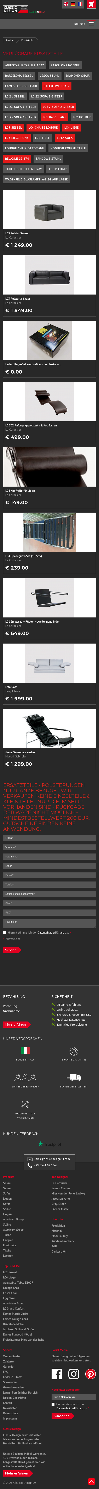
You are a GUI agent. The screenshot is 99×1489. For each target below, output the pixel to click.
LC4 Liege (71, 127)
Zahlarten (9, 1361)
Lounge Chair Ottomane (24, 148)
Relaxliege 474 (17, 159)
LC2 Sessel (10, 1272)
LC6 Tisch (42, 138)
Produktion (58, 1225)
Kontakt (7, 1403)
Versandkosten (12, 1356)
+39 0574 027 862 (46, 1165)
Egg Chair (9, 1298)
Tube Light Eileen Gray (23, 169)
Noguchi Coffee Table (68, 148)
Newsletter (10, 1408)
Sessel (7, 1183)
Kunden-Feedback (63, 1241)
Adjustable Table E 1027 (24, 65)
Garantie (8, 1366)
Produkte (8, 1177)
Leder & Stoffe (12, 1377)
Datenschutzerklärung (50, 932)
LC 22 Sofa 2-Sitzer (46, 96)
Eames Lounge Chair (21, 86)
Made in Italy (60, 1236)
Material (57, 1231)
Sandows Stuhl (48, 159)
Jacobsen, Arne (61, 1198)
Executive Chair (56, 86)
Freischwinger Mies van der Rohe (23, 1340)
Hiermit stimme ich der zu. (37, 932)
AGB (54, 1246)
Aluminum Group (13, 1219)
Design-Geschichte (14, 1398)
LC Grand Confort (13, 1308)
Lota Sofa (65, 138)
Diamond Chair (78, 76)
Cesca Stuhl (49, 76)
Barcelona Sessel (19, 76)
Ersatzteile (27, 40)
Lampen (8, 1240)
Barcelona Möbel (13, 1324)
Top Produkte (11, 1266)
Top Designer (60, 1177)
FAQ (5, 1372)
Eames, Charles (61, 1188)
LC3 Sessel (13, 127)
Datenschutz (10, 1413)
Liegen (7, 1198)
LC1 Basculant (54, 117)
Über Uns (57, 1219)
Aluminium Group (13, 1303)
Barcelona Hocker (65, 65)
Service (9, 40)
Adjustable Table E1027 (18, 1282)
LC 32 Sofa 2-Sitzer (58, 107)
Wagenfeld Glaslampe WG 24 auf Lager (36, 179)
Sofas (6, 1193)
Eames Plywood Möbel (17, 1334)
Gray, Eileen (59, 1204)
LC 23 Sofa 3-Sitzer (20, 107)
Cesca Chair (10, 1293)
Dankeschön (59, 1251)
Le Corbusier (59, 1183)
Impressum (10, 1418)
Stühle (7, 1209)
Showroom (10, 1382)
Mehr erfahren (15, 1024)
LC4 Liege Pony (17, 138)
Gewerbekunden (13, 1387)
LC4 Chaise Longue (43, 127)
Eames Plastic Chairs (15, 1314)
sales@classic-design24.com (52, 1159)
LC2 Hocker (82, 117)
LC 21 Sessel (15, 96)
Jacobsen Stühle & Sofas (18, 1329)
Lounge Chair (11, 1288)
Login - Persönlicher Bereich (20, 1392)
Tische (7, 1235)
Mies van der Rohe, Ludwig (68, 1193)
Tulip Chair (57, 169)
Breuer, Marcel (61, 1209)
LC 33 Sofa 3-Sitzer (20, 117)
